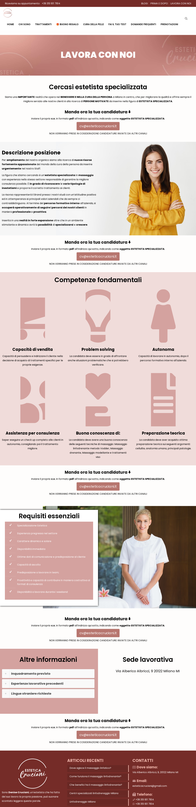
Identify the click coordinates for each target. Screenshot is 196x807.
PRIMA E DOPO (159, 3)
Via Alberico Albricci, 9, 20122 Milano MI (155, 779)
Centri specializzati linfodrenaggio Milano (94, 800)
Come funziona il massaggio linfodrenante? (95, 783)
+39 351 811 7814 (51, 3)
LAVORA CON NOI (180, 3)
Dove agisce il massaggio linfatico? (90, 774)
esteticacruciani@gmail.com (149, 792)
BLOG (144, 3)
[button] (48, 680)
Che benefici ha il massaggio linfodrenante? (96, 791)
